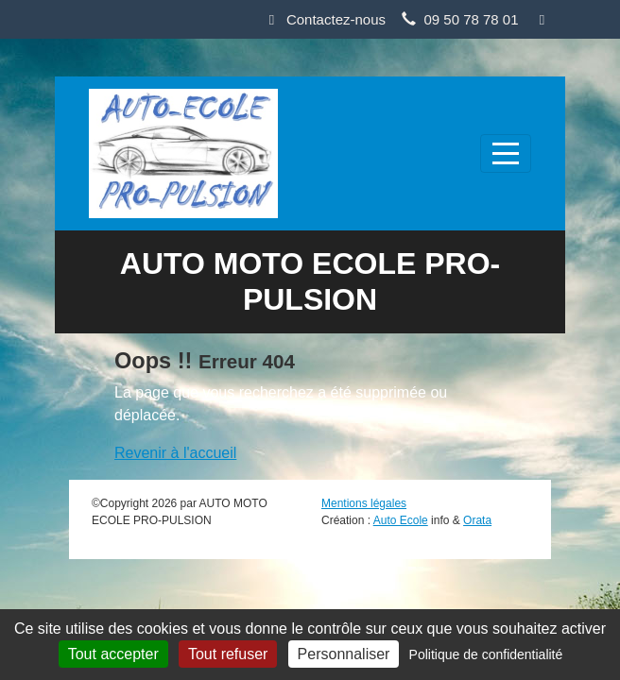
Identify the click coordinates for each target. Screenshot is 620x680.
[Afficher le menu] (505, 153)
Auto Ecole (400, 520)
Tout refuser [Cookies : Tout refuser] (227, 654)
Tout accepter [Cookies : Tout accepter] (113, 654)
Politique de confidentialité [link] (486, 654)
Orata (477, 520)
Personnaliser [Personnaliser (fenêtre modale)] (344, 654)
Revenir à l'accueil (175, 453)
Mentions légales (363, 503)
